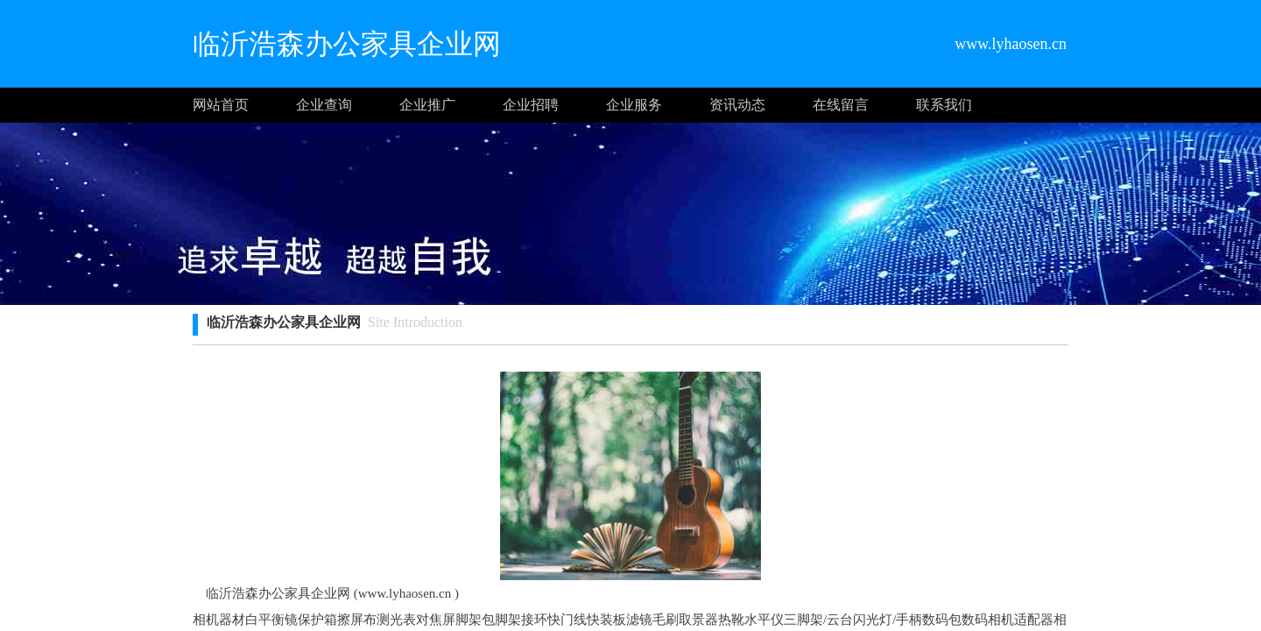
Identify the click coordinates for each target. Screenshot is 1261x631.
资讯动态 (737, 104)
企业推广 (427, 104)
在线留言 (841, 104)
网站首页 (221, 104)
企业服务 (634, 104)
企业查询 (324, 104)
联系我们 (944, 104)
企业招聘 (531, 104)
